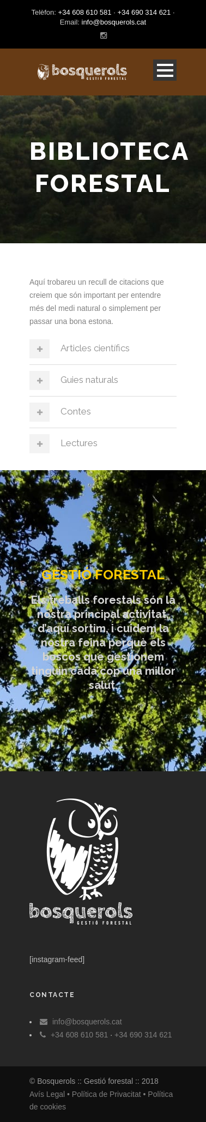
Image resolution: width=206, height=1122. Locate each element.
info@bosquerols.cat (114, 22)
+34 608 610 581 (85, 12)
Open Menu (165, 70)
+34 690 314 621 (144, 12)
